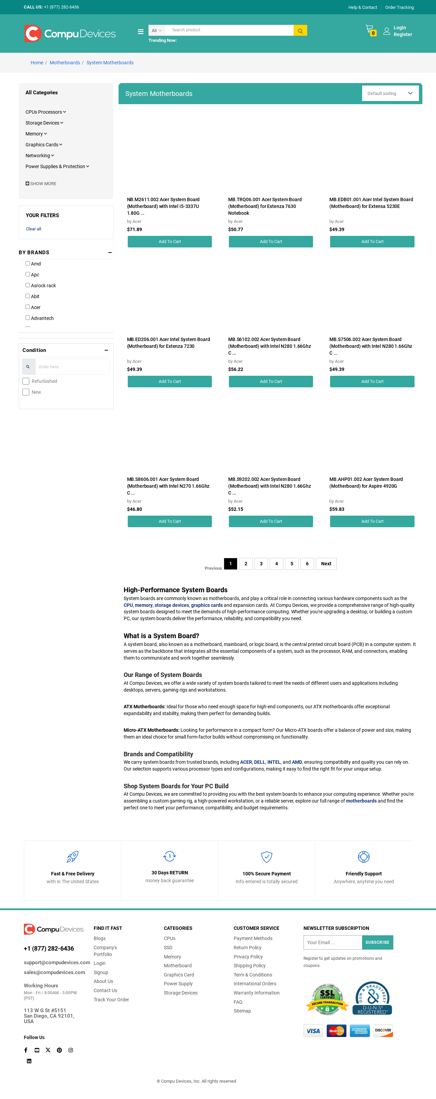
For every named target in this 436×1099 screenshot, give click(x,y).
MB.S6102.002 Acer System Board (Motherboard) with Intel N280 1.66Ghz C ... (269, 346)
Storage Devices (43, 123)
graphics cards (207, 605)
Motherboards (65, 62)
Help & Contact (362, 7)
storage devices (172, 605)
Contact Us (105, 990)
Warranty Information (257, 993)
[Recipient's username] (348, 942)
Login (100, 963)
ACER (246, 762)
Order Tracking (399, 7)
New (36, 392)
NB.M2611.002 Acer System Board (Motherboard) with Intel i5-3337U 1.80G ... (163, 206)
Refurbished (44, 381)
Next (326, 563)
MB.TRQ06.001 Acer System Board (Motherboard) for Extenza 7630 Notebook (265, 206)
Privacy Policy (248, 956)
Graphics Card (179, 974)
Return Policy (248, 947)
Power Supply (178, 983)
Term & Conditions (253, 974)
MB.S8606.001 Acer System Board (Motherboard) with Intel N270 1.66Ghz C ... (168, 486)
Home (37, 62)
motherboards (361, 801)
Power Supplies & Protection (56, 166)
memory (144, 605)
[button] (64, 112)
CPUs (169, 938)
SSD (168, 947)
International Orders (255, 983)
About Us (103, 981)
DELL (259, 762)
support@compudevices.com (53, 962)
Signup (101, 972)
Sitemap (242, 1011)
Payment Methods (253, 938)
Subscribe (377, 942)
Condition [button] (34, 350)
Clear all (33, 228)
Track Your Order (111, 999)
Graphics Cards (42, 144)
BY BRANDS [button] (34, 252)
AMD (297, 762)
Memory (35, 133)
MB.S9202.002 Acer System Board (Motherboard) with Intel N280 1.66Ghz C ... (269, 486)
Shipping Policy (250, 965)
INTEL (274, 762)
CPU (128, 605)
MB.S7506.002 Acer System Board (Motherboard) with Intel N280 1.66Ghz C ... (370, 346)
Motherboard (178, 965)
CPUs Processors (44, 112)
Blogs (100, 938)
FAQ (238, 1002)
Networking (38, 155)
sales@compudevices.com (53, 972)
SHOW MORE (41, 183)
